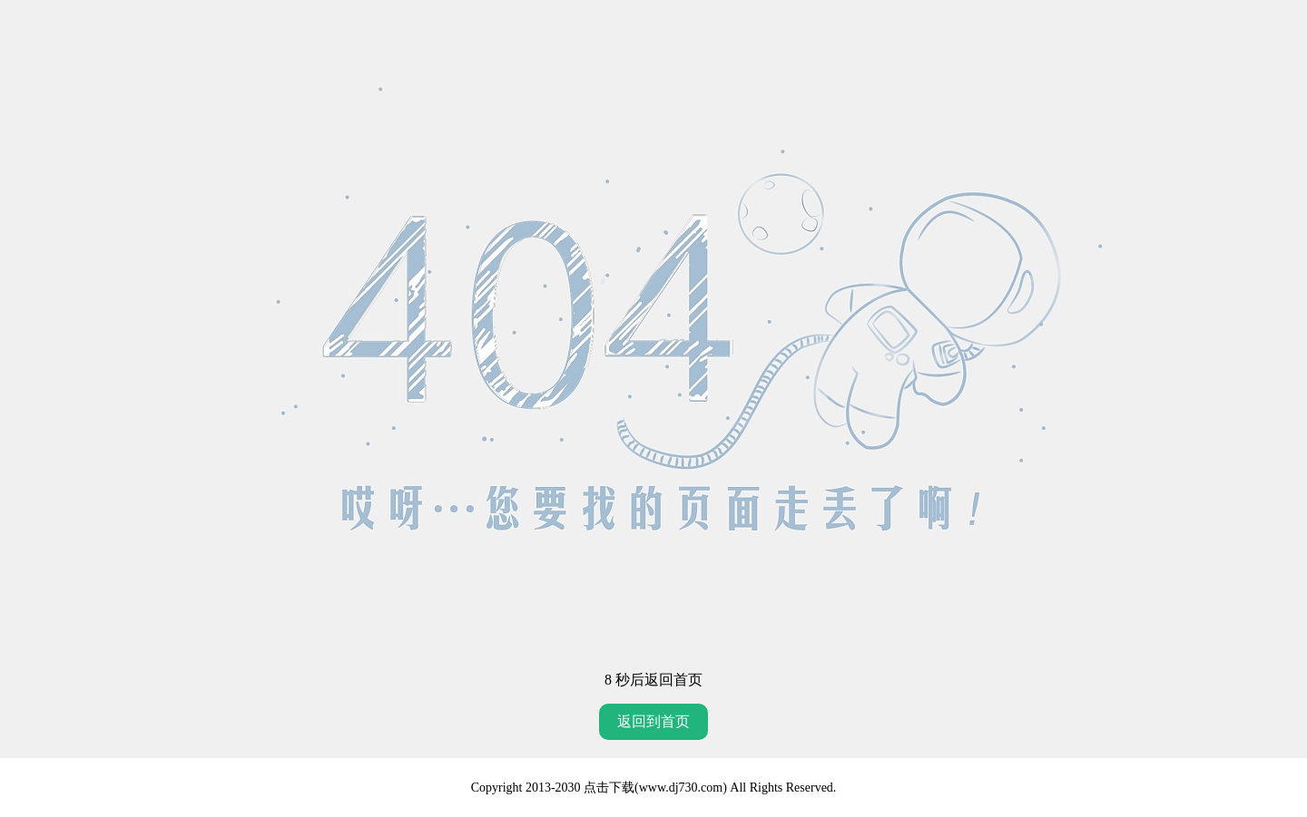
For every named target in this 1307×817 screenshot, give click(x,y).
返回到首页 (653, 721)
